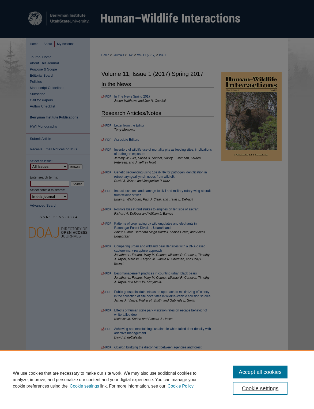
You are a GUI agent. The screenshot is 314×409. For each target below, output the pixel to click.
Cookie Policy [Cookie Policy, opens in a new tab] (181, 386)
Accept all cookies (260, 372)
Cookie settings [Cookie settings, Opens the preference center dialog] (260, 388)
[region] (157, 379)
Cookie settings (84, 386)
